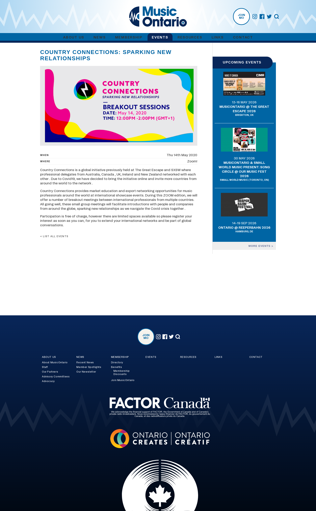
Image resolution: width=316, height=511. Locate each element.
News (100, 37)
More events (259, 245)
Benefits (116, 367)
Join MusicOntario (123, 380)
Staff (45, 367)
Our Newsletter (86, 372)
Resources (190, 37)
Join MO (241, 16)
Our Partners (50, 372)
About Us (73, 37)
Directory (117, 362)
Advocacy (48, 381)
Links (218, 37)
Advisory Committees (56, 376)
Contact (243, 37)
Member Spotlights (88, 367)
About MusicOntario (55, 362)
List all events (56, 236)
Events (160, 37)
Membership (128, 37)
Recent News (85, 362)
